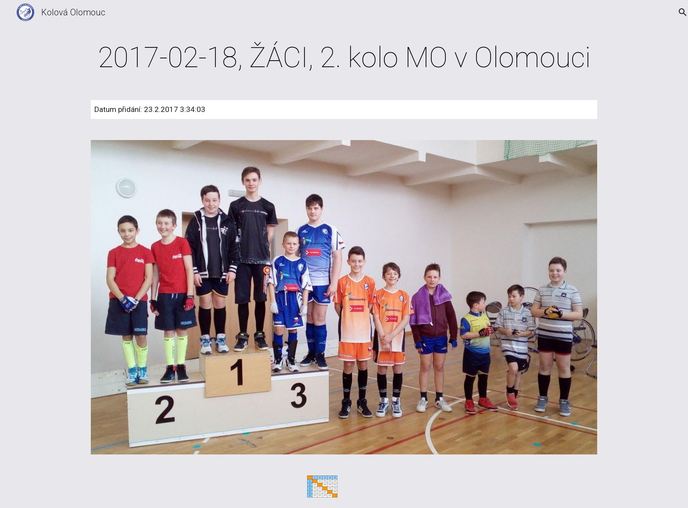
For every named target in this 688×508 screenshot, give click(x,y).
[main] (344, 58)
